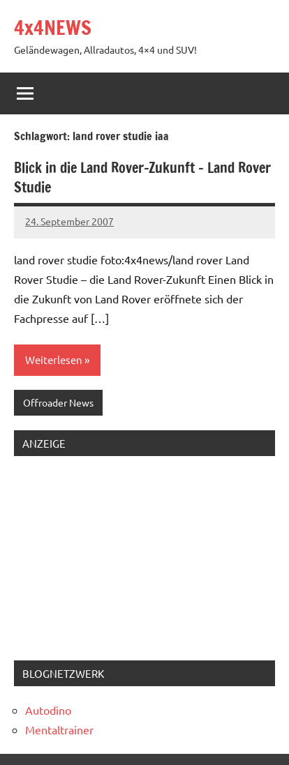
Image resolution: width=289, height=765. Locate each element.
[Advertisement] (101, 554)
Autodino (48, 710)
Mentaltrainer (59, 729)
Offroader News (58, 402)
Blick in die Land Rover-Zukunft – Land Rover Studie (142, 177)
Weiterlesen (53, 359)
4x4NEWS (52, 27)
